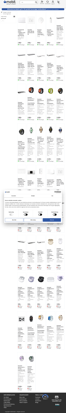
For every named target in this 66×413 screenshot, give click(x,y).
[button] (45, 397)
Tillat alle (52, 219)
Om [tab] (52, 195)
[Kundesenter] (47, 2)
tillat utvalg (33, 219)
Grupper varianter (7, 12)
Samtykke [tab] (13, 195)
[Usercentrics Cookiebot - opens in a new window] (55, 192)
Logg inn (53, 2)
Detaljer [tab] (33, 195)
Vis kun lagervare (7, 14)
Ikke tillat (14, 219)
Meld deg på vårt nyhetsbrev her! (57, 400)
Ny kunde (42, 3)
